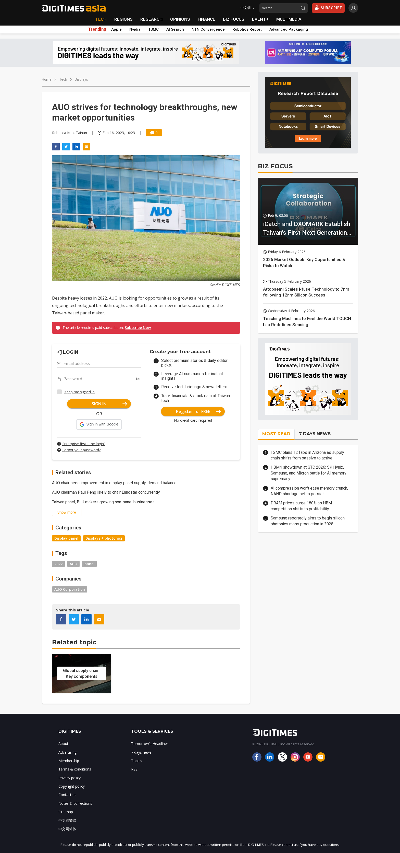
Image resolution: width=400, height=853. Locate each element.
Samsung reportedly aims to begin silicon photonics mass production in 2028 (308, 521)
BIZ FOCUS (233, 19)
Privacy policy (69, 777)
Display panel (66, 538)
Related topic (74, 642)
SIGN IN (109, 404)
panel (89, 563)
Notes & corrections (75, 803)
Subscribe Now (138, 327)
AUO (73, 563)
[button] (98, 424)
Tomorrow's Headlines (150, 743)
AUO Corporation (69, 589)
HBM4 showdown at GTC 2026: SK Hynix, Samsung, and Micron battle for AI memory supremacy (308, 473)
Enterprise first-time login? (83, 443)
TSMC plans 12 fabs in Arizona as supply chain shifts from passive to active (307, 455)
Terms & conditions (74, 769)
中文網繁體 (67, 820)
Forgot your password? (81, 449)
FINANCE (206, 19)
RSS (134, 769)
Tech (63, 79)
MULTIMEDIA (288, 19)
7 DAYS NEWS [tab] (315, 433)
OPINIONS (180, 19)
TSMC (153, 29)
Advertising (67, 752)
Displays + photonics (103, 538)
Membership (68, 760)
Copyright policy (71, 786)
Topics (136, 760)
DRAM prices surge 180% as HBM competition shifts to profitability (301, 506)
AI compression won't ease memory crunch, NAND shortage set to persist (309, 491)
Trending (97, 29)
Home (47, 79)
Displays (81, 79)
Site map (65, 811)
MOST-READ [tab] (276, 433)
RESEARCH (151, 19)
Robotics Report (247, 29)
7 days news (141, 752)
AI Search (175, 29)
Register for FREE (198, 411)
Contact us (67, 794)
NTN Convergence (208, 29)
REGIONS (123, 19)
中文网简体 (67, 828)
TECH (101, 19)
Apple (116, 29)
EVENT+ (260, 19)
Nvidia (135, 29)
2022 (58, 563)
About (63, 743)
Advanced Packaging (288, 29)
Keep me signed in (79, 391)
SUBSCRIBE (328, 7)
